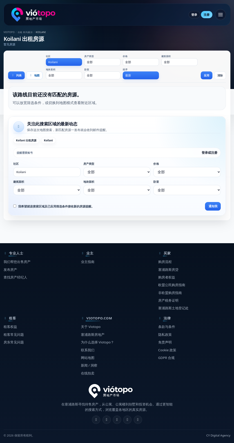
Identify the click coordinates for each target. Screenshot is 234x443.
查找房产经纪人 (15, 277)
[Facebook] (96, 420)
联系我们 (87, 350)
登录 (194, 15)
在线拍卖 (87, 373)
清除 (220, 75)
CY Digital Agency (218, 435)
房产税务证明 (168, 300)
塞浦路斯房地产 (93, 334)
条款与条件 (166, 326)
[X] (117, 420)
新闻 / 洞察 (89, 365)
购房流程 (165, 261)
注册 (206, 15)
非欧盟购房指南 (170, 292)
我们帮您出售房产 (17, 261)
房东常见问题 (14, 342)
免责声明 (165, 342)
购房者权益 (166, 277)
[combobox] (64, 62)
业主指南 (87, 261)
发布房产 (10, 269)
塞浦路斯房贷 (168, 269)
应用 (206, 75)
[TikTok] (138, 420)
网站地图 (87, 357)
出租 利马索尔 (25, 32)
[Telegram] (127, 420)
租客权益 (10, 326)
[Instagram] (107, 420)
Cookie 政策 (167, 350)
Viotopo (9, 32)
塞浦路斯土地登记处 (173, 308)
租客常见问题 (14, 334)
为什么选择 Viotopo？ (97, 342)
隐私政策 (165, 334)
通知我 (213, 206)
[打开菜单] (220, 14)
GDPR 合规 (166, 357)
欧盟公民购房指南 (171, 285)
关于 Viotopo (91, 326)
